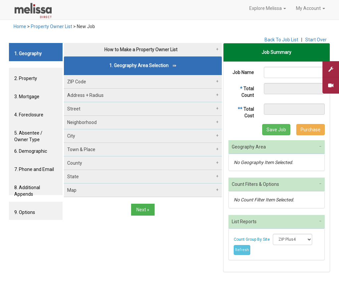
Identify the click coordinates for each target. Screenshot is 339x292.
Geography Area (249, 146)
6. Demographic (30, 151)
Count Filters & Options (255, 184)
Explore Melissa (267, 8)
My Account (310, 8)
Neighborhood (82, 122)
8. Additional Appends (27, 190)
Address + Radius (85, 95)
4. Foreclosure (28, 114)
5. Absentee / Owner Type (28, 135)
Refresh (242, 250)
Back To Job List (281, 39)
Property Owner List (51, 26)
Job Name (243, 72)
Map (71, 190)
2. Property (25, 78)
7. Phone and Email (34, 169)
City (71, 136)
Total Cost (246, 112)
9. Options (24, 212)
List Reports (244, 221)
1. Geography (28, 53)
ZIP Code (76, 81)
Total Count (247, 92)
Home (20, 26)
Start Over (316, 39)
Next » (142, 209)
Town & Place (81, 149)
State (73, 176)
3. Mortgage (26, 96)
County (74, 163)
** (240, 109)
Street (73, 108)
